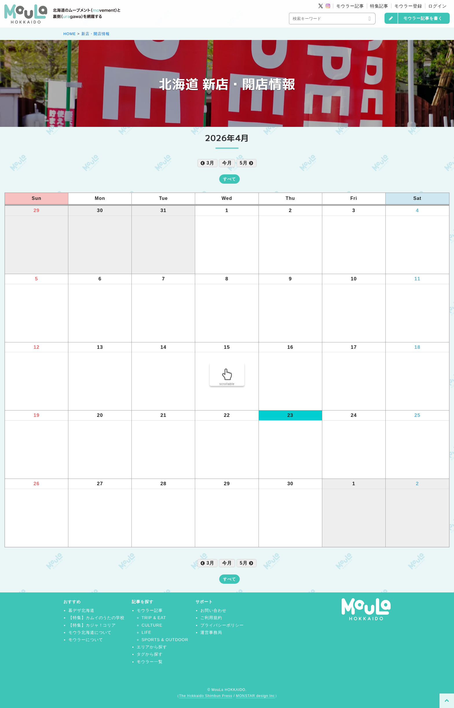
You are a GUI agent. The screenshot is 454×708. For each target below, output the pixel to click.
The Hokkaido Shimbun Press (205, 696)
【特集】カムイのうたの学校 (96, 617)
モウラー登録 (408, 6)
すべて (229, 179)
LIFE (146, 632)
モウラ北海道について (90, 632)
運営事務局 (211, 632)
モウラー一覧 (150, 661)
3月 (207, 162)
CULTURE (152, 625)
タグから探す (150, 654)
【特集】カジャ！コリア (92, 625)
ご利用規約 (211, 617)
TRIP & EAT (154, 617)
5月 (246, 162)
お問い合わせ (213, 610)
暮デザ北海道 (81, 610)
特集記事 (379, 6)
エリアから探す (152, 647)
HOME (69, 34)
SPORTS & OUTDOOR (165, 639)
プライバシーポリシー (222, 625)
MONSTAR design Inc (255, 696)
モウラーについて (85, 639)
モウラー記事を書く (422, 18)
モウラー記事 (350, 6)
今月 (227, 162)
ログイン (437, 6)
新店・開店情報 (95, 34)
